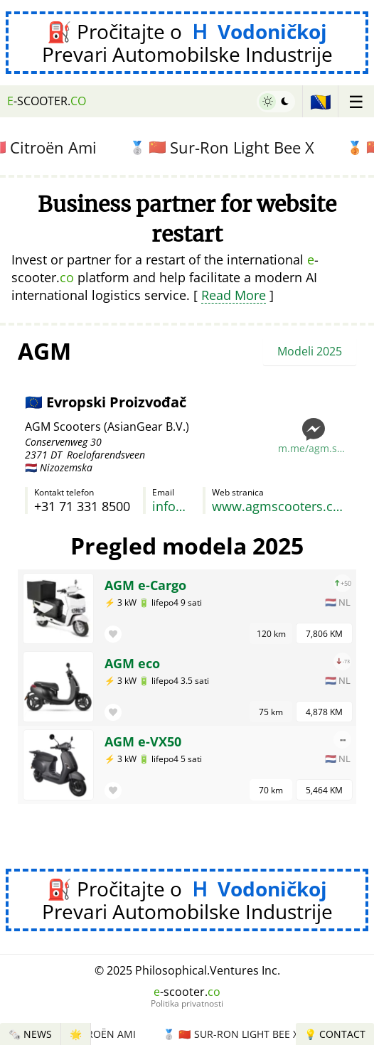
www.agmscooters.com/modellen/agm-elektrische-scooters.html (280, 506)
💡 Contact (334, 1034)
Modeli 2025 (309, 351)
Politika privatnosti (187, 1003)
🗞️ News (30, 1034)
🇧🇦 (320, 101)
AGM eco (132, 663)
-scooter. (46, 101)
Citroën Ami (100, 1034)
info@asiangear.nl (171, 506)
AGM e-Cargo (145, 585)
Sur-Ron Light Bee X (229, 147)
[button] (113, 634)
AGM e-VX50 (143, 741)
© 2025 (187, 970)
